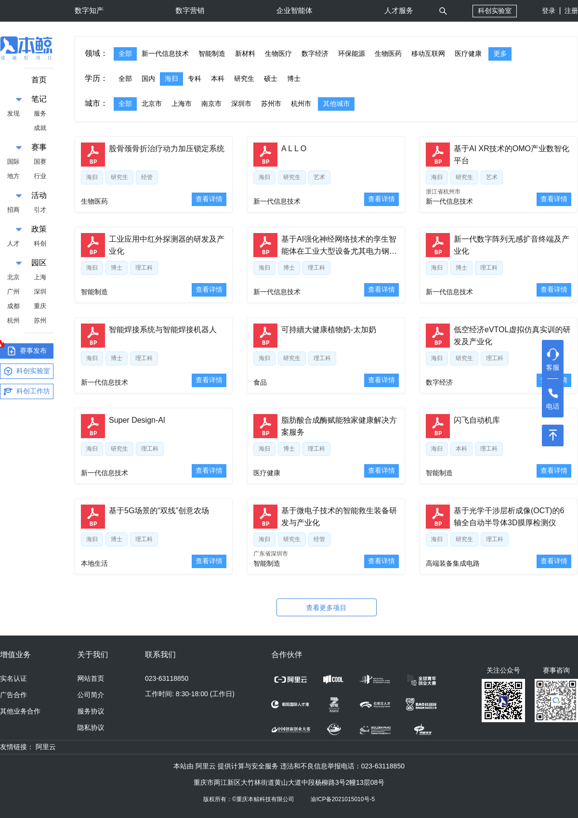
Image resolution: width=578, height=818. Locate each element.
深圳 (40, 291)
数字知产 (89, 10)
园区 (39, 263)
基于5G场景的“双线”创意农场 (159, 510)
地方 (13, 176)
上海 (40, 277)
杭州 (13, 320)
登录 (548, 10)
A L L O (293, 148)
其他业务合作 (20, 711)
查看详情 (209, 199)
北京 (13, 277)
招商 (13, 209)
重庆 (40, 306)
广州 (13, 291)
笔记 (39, 99)
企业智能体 (294, 10)
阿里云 (46, 747)
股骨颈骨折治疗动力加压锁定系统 (166, 148)
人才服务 (398, 10)
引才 (40, 209)
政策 (39, 229)
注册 (571, 10)
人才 (13, 243)
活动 (39, 195)
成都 (13, 306)
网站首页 (91, 678)
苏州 (40, 320)
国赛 (40, 161)
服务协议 (91, 711)
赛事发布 (23, 349)
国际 (13, 161)
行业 (40, 176)
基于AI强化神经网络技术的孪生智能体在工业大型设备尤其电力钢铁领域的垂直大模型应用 (339, 251)
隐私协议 (91, 727)
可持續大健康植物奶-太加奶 (328, 329)
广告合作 (13, 695)
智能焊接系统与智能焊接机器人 (163, 329)
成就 (40, 127)
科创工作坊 (26, 391)
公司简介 (91, 695)
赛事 (39, 147)
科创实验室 (495, 10)
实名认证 (13, 678)
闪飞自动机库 (477, 420)
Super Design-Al (137, 420)
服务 (40, 113)
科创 (40, 243)
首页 (39, 80)
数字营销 (189, 10)
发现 (13, 113)
